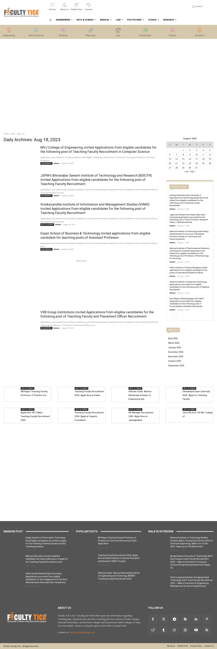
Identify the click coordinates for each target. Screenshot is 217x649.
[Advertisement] (32, 84)
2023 (13, 133)
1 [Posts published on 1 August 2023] (183, 150)
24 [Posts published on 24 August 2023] (196, 163)
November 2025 (175, 356)
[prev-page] (171, 315)
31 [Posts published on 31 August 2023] (196, 167)
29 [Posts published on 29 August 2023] (183, 167)
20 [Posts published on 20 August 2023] (170, 163)
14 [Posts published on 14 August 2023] (176, 158)
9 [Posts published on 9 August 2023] (189, 154)
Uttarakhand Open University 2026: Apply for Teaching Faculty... (196, 395)
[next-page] (176, 315)
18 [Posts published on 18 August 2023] (203, 158)
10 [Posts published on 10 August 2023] (196, 154)
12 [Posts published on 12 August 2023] (210, 154)
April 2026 (173, 338)
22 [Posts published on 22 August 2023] (183, 163)
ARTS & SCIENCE (47, 224)
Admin (57, 163)
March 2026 (173, 343)
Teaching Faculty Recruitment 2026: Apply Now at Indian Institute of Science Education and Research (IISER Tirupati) (119, 558)
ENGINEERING (46, 163)
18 (23, 133)
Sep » (192, 171)
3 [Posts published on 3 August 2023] (196, 150)
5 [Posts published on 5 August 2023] (210, 150)
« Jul (186, 171)
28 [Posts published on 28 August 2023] (176, 167)
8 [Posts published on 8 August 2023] (183, 154)
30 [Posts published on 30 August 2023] (190, 167)
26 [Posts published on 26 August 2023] (210, 163)
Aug (18, 133)
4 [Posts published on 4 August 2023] (203, 150)
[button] (197, 6)
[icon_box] (52, 7)
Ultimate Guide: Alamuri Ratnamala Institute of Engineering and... (140, 395)
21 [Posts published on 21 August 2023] (176, 163)
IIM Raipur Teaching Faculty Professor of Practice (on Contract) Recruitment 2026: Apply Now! (117, 540)
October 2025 (174, 361)
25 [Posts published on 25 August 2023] (203, 163)
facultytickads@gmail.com (82, 632)
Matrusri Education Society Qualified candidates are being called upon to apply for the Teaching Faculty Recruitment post (47, 559)
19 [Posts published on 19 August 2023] (210, 158)
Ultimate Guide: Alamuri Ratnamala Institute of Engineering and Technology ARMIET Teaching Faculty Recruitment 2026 (119, 576)
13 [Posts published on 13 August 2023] (170, 158)
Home (6, 133)
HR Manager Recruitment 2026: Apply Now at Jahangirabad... (141, 416)
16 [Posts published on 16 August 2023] (190, 158)
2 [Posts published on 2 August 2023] (189, 150)
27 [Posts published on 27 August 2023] (170, 167)
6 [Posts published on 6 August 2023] (169, 154)
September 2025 (176, 365)
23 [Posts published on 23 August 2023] (190, 163)
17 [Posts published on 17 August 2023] (196, 158)
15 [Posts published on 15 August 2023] (183, 158)
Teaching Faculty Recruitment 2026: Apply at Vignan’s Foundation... (89, 416)
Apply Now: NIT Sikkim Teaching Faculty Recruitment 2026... (35, 416)
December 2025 (175, 352)
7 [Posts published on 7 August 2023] (176, 154)
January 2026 (174, 347)
